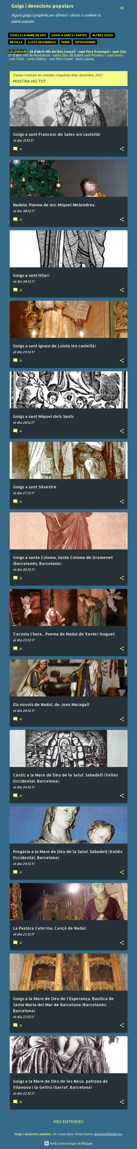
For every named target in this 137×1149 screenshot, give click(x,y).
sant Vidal (16, 59)
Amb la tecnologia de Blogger (68, 1143)
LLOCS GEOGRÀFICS (42, 42)
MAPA (65, 42)
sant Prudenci (94, 55)
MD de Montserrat (36, 55)
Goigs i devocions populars (42, 6)
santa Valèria (36, 59)
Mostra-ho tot (29, 81)
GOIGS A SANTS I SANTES (69, 35)
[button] (121, 149)
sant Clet (119, 51)
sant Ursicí (115, 55)
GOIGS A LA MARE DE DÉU (28, 35)
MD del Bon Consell (60, 51)
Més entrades (68, 1121)
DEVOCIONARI (85, 42)
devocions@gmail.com (108, 1134)
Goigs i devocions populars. (33, 1134)
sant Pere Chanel (61, 59)
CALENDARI (17, 51)
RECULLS (16, 42)
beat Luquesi (85, 59)
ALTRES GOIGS (102, 35)
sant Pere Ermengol (93, 51)
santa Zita (60, 55)
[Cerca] (113, 8)
